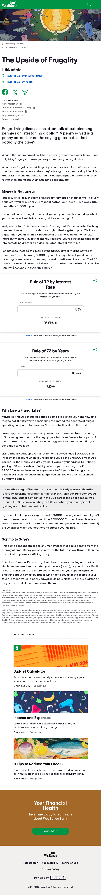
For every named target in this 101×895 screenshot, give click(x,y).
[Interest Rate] (50, 309)
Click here (27, 336)
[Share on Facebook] (5, 92)
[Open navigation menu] (97, 4)
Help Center (30, 863)
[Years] (50, 373)
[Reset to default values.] (94, 281)
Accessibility (50, 863)
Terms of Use (70, 863)
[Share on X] (15, 92)
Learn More (50, 831)
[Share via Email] (25, 92)
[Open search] (89, 4)
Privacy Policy (50, 869)
